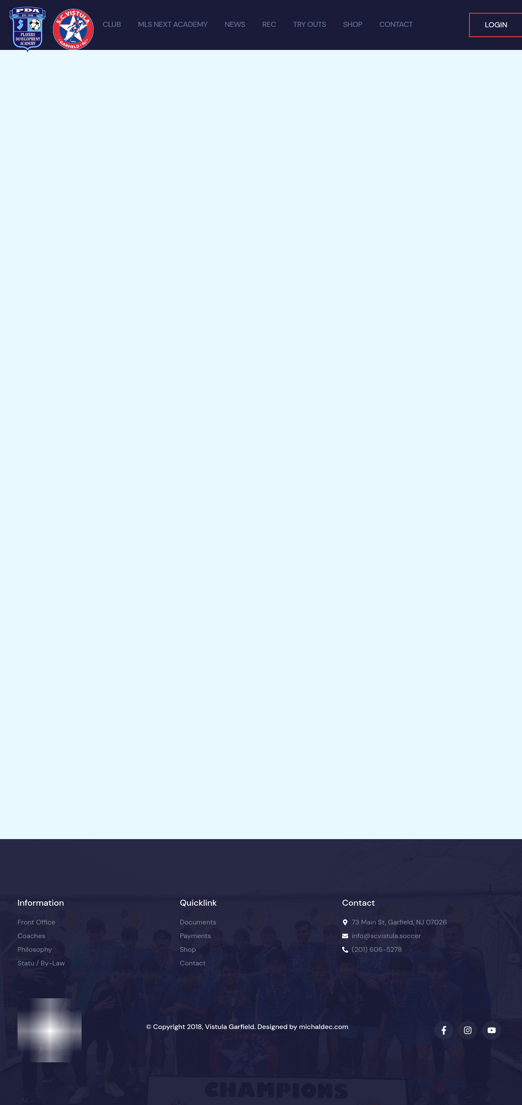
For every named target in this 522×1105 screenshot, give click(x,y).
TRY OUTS (309, 25)
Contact (396, 25)
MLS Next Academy (173, 25)
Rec (269, 25)
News (235, 25)
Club (111, 25)
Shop (352, 25)
